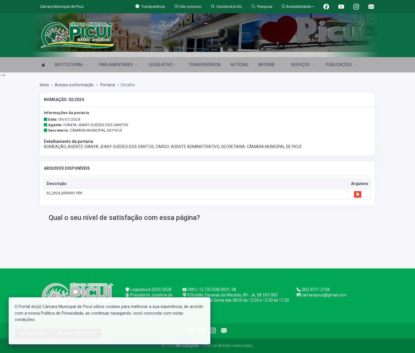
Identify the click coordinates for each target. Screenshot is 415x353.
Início (44, 85)
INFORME (268, 64)
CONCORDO (34, 333)
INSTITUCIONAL (71, 64)
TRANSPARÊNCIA (204, 64)
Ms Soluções (187, 345)
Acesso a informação (74, 85)
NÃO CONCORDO (77, 333)
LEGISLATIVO (163, 64)
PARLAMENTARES (118, 64)
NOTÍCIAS (239, 64)
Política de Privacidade (62, 313)
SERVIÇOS (302, 64)
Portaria (107, 85)
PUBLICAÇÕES (341, 64)
